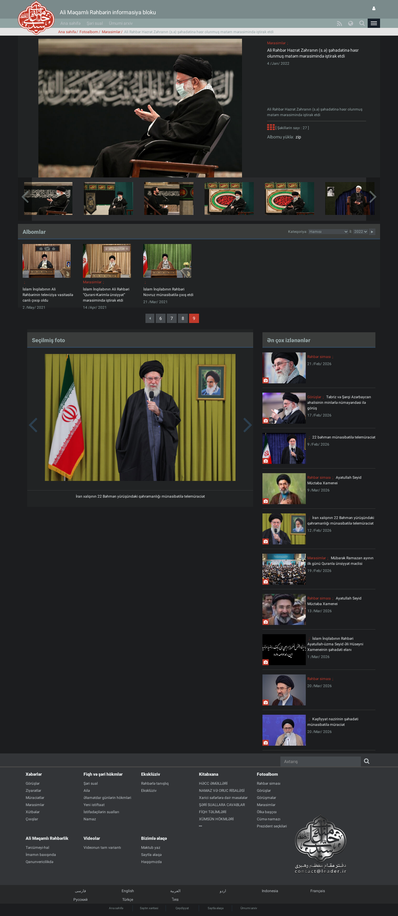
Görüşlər (314, 397)
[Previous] (149, 318)
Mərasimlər (111, 32)
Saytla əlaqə (215, 908)
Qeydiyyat (182, 908)
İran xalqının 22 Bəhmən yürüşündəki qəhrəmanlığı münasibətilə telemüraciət (140, 496)
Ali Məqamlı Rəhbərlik (47, 838)
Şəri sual (95, 23)
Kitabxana (208, 774)
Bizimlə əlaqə (154, 838)
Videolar (92, 838)
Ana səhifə (70, 23)
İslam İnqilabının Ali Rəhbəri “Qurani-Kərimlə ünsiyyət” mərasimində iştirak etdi (106, 295)
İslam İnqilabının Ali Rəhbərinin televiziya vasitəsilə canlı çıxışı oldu (48, 295)
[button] (374, 23)
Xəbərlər (34, 774)
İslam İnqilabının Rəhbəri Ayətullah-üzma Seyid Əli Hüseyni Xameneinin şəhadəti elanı (335, 644)
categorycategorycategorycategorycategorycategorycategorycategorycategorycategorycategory (328, 231)
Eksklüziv (150, 774)
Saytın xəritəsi (149, 908)
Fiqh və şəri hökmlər (103, 774)
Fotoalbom (89, 32)
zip (297, 136)
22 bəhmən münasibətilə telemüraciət (343, 437)
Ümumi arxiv (121, 23)
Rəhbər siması (319, 357)
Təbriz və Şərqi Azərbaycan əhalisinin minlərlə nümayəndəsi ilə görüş (339, 402)
